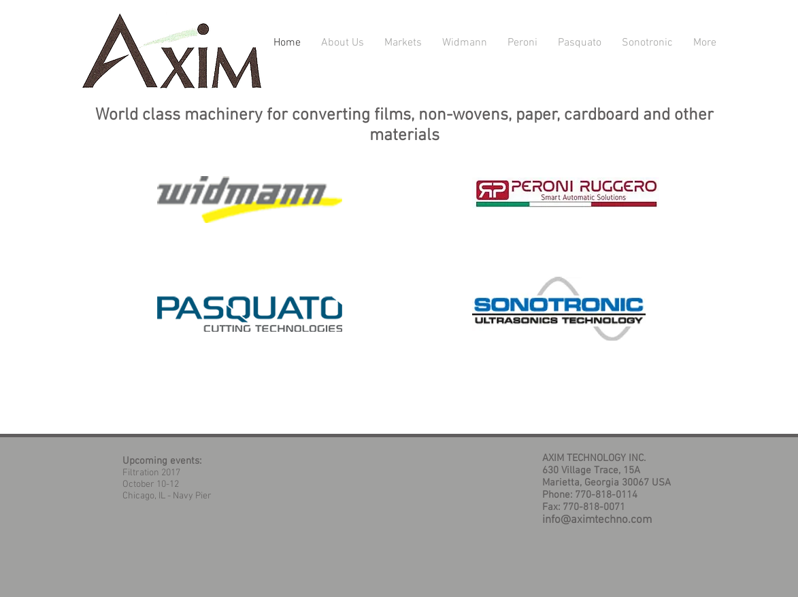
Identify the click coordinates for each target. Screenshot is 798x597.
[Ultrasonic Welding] (559, 309)
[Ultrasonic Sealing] (249, 199)
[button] (403, 43)
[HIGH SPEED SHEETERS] (249, 314)
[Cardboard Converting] (565, 193)
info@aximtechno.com (597, 520)
